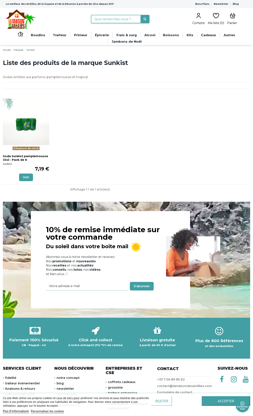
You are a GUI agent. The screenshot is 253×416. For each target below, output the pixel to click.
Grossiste (115, 387)
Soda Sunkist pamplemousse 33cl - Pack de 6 (25, 158)
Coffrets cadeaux (121, 382)
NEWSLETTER (65, 388)
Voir (26, 177)
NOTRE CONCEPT (68, 378)
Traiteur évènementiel (22, 383)
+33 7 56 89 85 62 (171, 379)
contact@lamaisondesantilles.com (184, 386)
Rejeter (161, 401)
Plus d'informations (16, 411)
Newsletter (221, 3)
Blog (236, 3)
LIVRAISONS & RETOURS (20, 388)
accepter (226, 401)
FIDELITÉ (10, 378)
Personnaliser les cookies (47, 411)
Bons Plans (202, 3)
